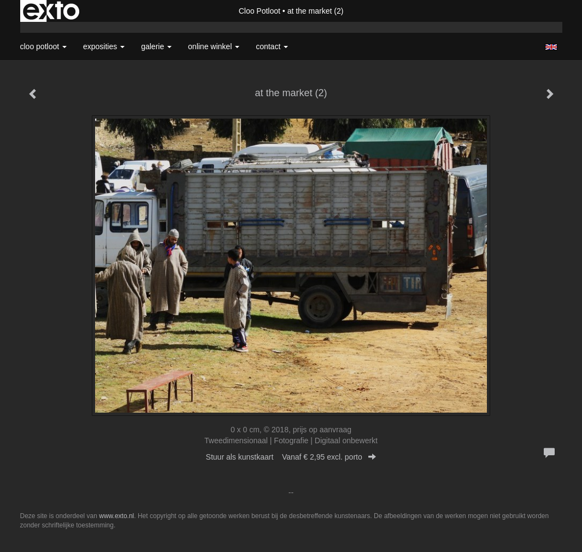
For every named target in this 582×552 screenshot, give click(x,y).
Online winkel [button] (213, 46)
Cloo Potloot (259, 11)
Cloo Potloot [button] (43, 46)
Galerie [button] (156, 46)
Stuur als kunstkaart (291, 457)
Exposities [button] (104, 46)
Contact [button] (272, 46)
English (551, 47)
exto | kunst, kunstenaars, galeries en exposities (51, 11)
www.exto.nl (116, 516)
